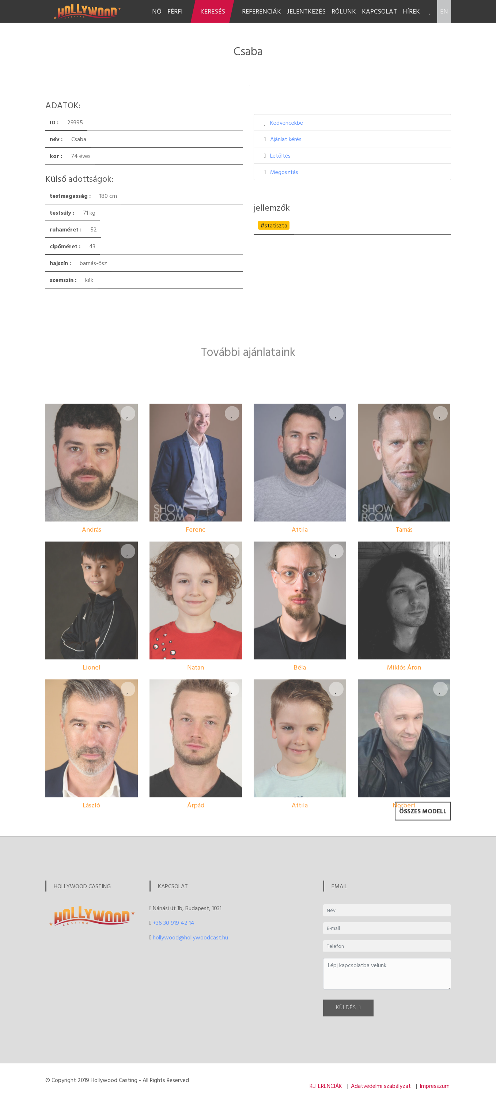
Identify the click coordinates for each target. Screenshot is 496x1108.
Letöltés (280, 155)
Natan (195, 762)
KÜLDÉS (348, 1013)
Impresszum (435, 1085)
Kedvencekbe (286, 122)
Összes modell (423, 819)
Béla (300, 762)
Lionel (92, 762)
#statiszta (273, 225)
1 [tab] (250, 85)
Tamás (404, 624)
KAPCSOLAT (379, 11)
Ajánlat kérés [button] (286, 139)
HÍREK (411, 11)
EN (444, 11)
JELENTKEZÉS (306, 11)
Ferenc (195, 624)
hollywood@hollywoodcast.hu (190, 937)
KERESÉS (212, 11)
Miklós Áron (404, 762)
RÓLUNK (344, 11)
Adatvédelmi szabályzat (381, 1085)
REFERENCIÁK (261, 11)
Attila (300, 624)
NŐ (157, 11)
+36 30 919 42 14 (173, 922)
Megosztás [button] (284, 171)
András (91, 624)
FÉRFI (175, 11)
